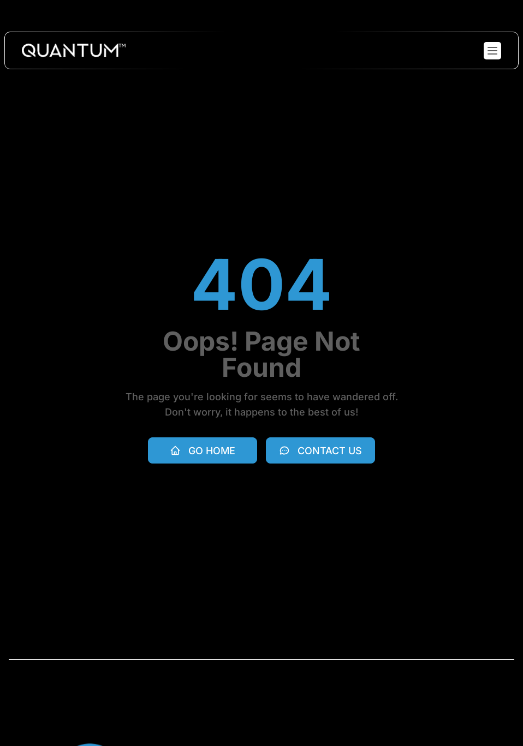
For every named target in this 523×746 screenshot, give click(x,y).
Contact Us (320, 450)
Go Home (202, 450)
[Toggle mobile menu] (492, 50)
